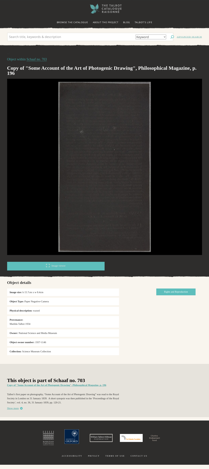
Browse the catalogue (72, 22)
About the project (106, 22)
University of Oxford (56, 440)
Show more (13, 408)
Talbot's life (143, 22)
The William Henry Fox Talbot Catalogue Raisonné (105, 8)
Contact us (139, 460)
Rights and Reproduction (179, 292)
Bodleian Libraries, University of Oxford (29, 440)
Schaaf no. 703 (37, 59)
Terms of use (115, 460)
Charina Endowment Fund (170, 440)
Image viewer (55, 265)
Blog (126, 22)
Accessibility (72, 460)
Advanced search (189, 37)
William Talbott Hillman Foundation (94, 440)
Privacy (94, 460)
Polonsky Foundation (135, 440)
